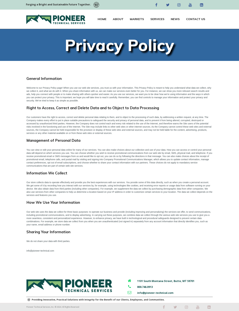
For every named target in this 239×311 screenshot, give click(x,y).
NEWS (175, 19)
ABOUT (118, 19)
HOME (102, 19)
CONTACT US (195, 19)
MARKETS (137, 19)
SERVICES (157, 19)
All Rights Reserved (70, 307)
